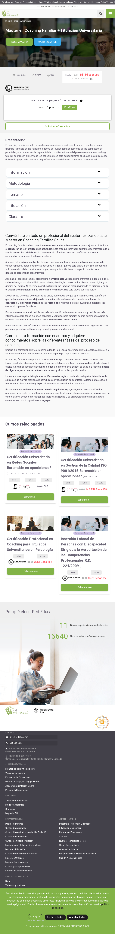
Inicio (7, 21)
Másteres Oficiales (14, 858)
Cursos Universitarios (16, 828)
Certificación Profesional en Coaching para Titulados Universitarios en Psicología (30, 544)
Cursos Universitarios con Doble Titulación (26, 832)
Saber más (31, 496)
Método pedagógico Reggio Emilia (22, 781)
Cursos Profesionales (16, 836)
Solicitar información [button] (57, 126)
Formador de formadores (18, 777)
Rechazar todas (55, 917)
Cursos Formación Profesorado (21, 853)
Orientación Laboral (68, 849)
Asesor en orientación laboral (19, 786)
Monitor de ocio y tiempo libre (20, 769)
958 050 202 (16, 743)
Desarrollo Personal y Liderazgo (75, 823)
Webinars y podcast (15, 885)
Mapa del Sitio (12, 813)
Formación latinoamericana (18, 870)
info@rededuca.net (19, 737)
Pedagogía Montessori (16, 790)
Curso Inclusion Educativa (71, 2)
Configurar (35, 916)
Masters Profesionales (16, 862)
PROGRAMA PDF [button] (19, 41)
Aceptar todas (77, 917)
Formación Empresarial (21, 21)
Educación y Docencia (70, 828)
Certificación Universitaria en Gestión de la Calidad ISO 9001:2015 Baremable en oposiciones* (84, 468)
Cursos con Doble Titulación (19, 841)
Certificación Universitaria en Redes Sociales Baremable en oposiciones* (29, 465)
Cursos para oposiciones (17, 866)
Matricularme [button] (47, 41)
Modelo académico (14, 804)
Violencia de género (15, 773)
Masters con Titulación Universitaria (23, 845)
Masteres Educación (15, 849)
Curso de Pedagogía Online (26, 2)
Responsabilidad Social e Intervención (77, 853)
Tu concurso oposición (16, 800)
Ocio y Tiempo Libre (69, 845)
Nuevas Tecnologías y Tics (72, 841)
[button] (57, 173)
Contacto (10, 809)
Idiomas (63, 836)
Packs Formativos (14, 823)
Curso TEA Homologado (49, 2)
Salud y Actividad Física (70, 858)
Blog (7, 881)
